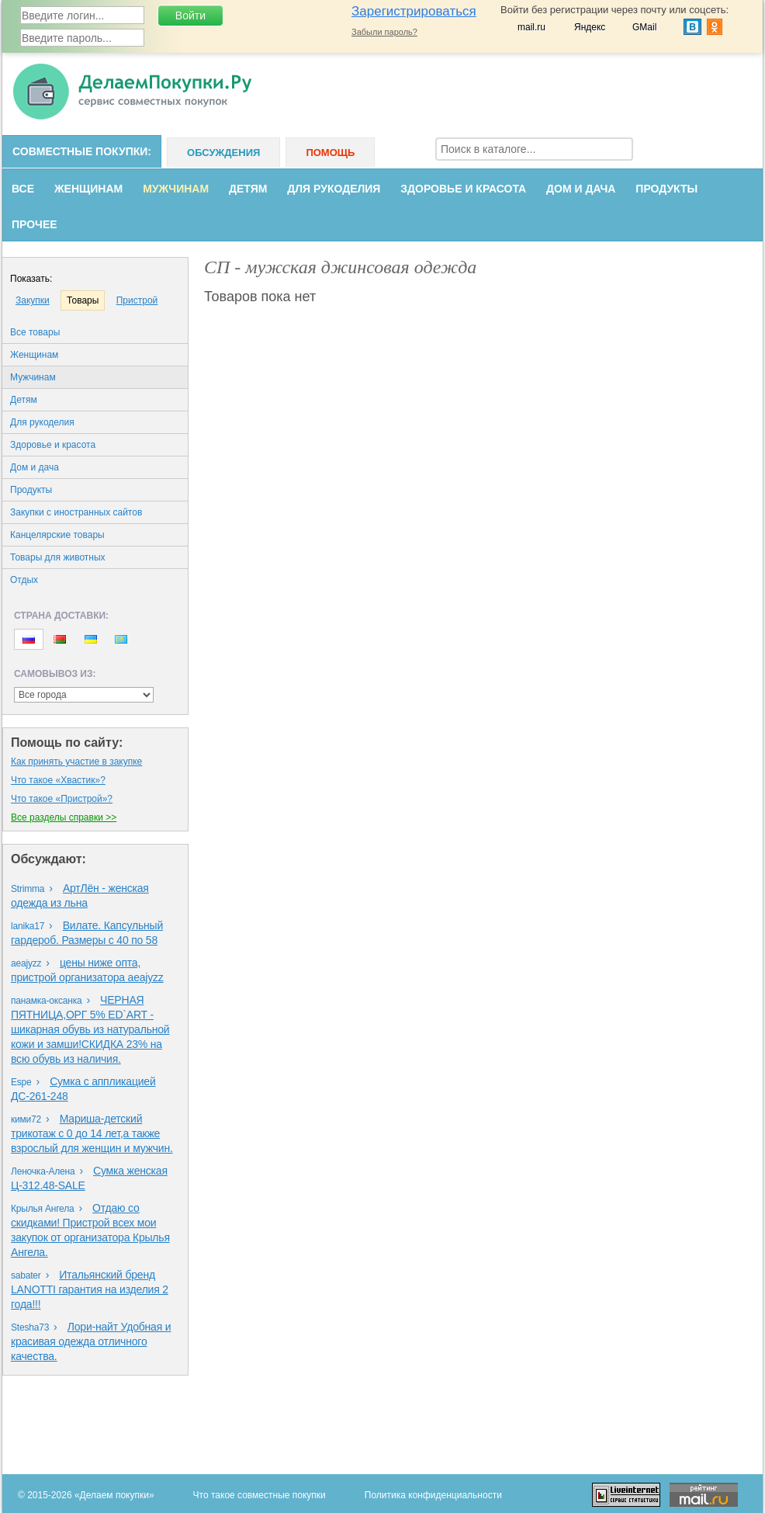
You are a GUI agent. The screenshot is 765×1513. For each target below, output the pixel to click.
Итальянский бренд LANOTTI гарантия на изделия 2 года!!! (89, 1289)
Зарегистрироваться (413, 11)
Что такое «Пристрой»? (61, 798)
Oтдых (24, 579)
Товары (83, 300)
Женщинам (88, 188)
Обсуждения (223, 152)
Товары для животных (58, 557)
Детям (248, 188)
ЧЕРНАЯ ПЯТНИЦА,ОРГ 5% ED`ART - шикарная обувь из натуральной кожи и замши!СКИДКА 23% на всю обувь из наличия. (90, 1029)
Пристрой (137, 300)
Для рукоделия (333, 188)
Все (23, 188)
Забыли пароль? (384, 31)
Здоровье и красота (463, 188)
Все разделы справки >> (63, 817)
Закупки (33, 300)
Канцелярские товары (57, 534)
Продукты (666, 188)
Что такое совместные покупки (259, 1495)
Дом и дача (580, 188)
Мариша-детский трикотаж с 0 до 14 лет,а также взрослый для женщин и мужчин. (92, 1133)
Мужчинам (176, 188)
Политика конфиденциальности (433, 1495)
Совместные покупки (79, 151)
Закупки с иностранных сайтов (76, 512)
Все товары (35, 332)
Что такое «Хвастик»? (58, 780)
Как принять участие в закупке (76, 761)
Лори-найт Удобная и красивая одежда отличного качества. (91, 1341)
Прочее (34, 224)
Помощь (330, 152)
